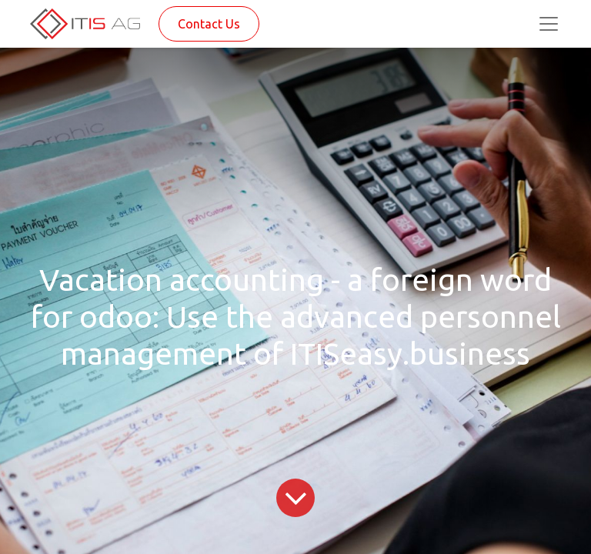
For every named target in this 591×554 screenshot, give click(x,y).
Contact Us (209, 24)
